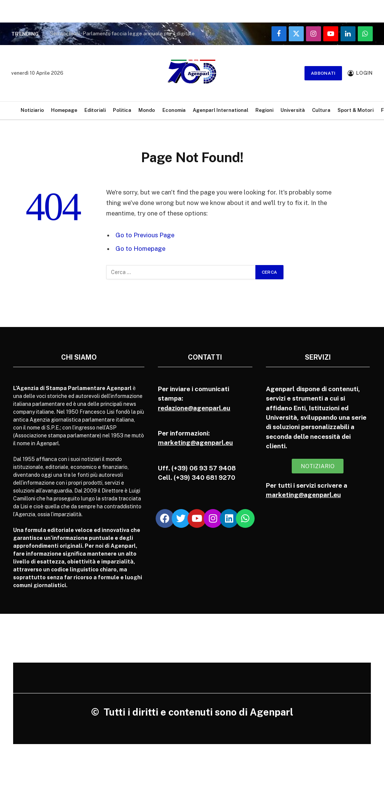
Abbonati (323, 73)
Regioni (264, 110)
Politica (122, 110)
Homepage (64, 110)
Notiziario (32, 110)
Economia (174, 110)
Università (292, 110)
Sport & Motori (356, 110)
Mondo (146, 110)
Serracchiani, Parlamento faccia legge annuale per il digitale (122, 33)
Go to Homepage (140, 248)
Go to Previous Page (145, 235)
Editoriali (95, 110)
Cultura (321, 110)
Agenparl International (220, 110)
